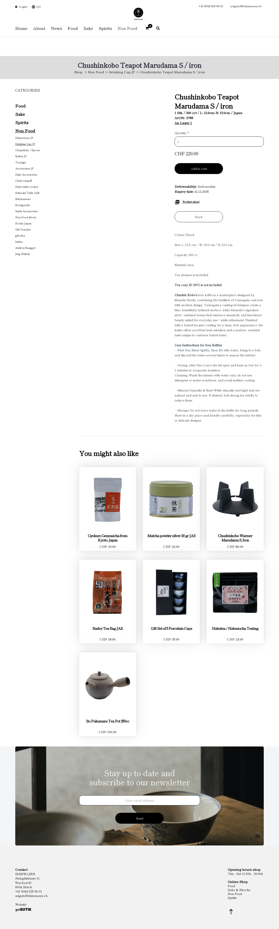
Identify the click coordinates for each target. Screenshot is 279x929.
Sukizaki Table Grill (27, 193)
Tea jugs (20, 162)
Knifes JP (21, 156)
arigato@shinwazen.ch (246, 6)
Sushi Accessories (26, 211)
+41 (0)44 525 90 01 (211, 6)
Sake (20, 114)
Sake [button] (88, 28)
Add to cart (199, 168)
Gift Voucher (23, 229)
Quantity (182, 133)
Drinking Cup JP (122, 72)
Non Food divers (25, 217)
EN (38, 6)
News (56, 28)
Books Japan (23, 223)
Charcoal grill (23, 180)
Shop (78, 72)
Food (20, 106)
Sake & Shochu (239, 890)
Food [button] (73, 28)
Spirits (21, 122)
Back (199, 217)
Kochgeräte (22, 205)
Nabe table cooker (26, 186)
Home (21, 28)
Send (139, 818)
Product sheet (190, 201)
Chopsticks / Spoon (27, 150)
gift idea (20, 235)
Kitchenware (23, 199)
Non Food (96, 72)
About (39, 28)
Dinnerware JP (24, 138)
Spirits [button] (105, 28)
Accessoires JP (24, 168)
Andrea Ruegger (25, 247)
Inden (18, 241)
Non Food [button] (127, 28)
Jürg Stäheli (22, 254)
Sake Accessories (26, 174)
